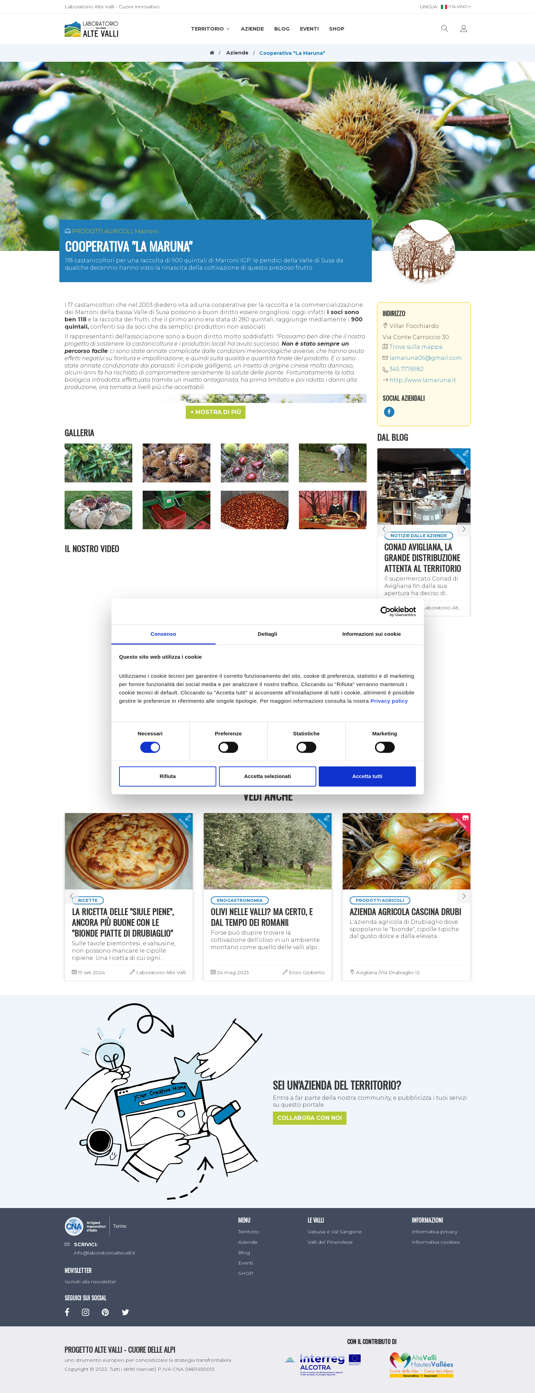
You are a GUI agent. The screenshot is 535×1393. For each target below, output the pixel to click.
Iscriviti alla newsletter (90, 1281)
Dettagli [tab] (267, 634)
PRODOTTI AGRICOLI (102, 231)
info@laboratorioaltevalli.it (104, 1253)
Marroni (146, 231)
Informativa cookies (436, 1242)
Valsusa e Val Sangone (335, 1231)
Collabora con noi (309, 1118)
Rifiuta (168, 776)
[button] (215, 412)
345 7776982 (407, 369)
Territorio (211, 29)
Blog (282, 29)
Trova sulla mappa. (413, 347)
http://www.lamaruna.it (419, 380)
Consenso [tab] (163, 634)
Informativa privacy (434, 1231)
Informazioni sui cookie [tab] (371, 634)
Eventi (309, 29)
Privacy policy (389, 701)
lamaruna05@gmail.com (422, 358)
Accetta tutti (367, 776)
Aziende (252, 29)
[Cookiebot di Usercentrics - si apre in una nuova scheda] (385, 611)
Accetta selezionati (267, 776)
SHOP (336, 29)
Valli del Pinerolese (330, 1242)
